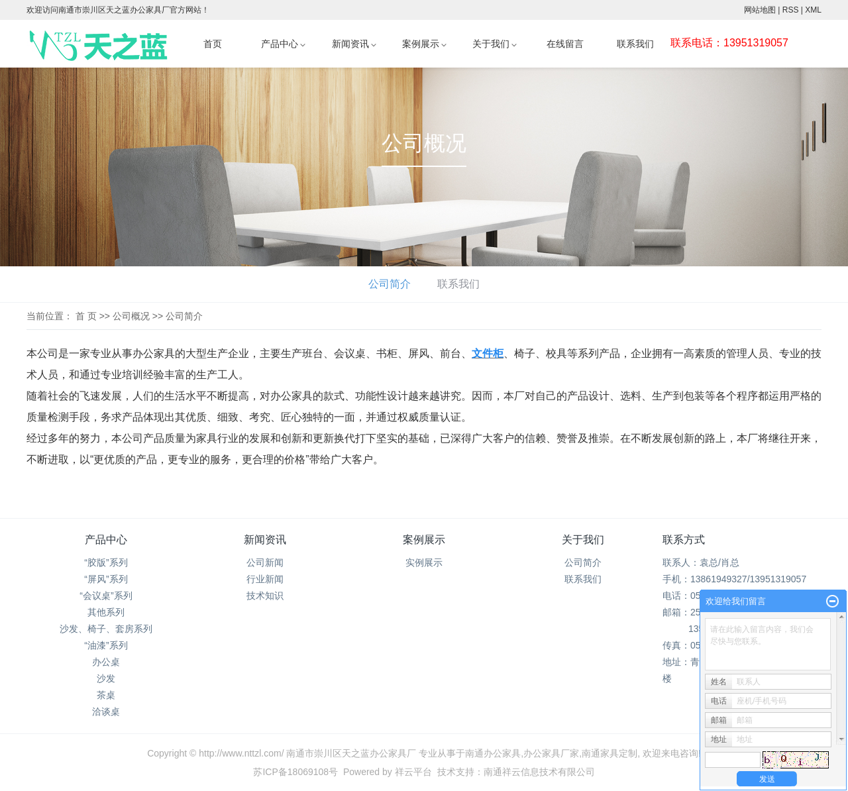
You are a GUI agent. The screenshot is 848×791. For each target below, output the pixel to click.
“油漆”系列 (105, 645)
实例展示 (424, 562)
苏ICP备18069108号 (295, 771)
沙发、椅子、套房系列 (106, 628)
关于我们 (490, 44)
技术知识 (265, 595)
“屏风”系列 (105, 579)
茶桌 (106, 695)
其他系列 (106, 612)
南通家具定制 (609, 753)
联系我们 (635, 44)
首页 (212, 44)
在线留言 (565, 44)
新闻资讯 (350, 44)
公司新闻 (265, 562)
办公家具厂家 (551, 753)
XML (813, 10)
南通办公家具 (493, 753)
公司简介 (389, 284)
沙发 (106, 678)
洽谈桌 (106, 711)
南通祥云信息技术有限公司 (539, 771)
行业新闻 (265, 579)
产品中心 (279, 44)
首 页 (86, 316)
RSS (790, 10)
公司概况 (131, 316)
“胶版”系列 (105, 562)
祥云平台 (413, 771)
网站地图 (760, 10)
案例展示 (420, 44)
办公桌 (106, 662)
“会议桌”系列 (106, 595)
